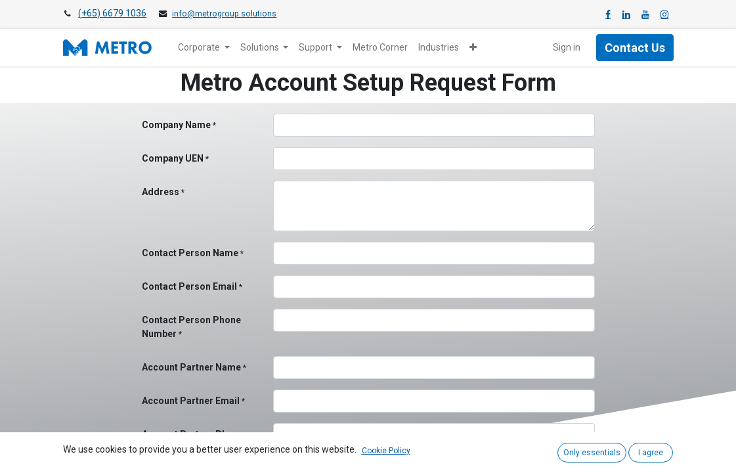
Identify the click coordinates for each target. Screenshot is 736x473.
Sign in (566, 47)
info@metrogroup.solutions (224, 13)
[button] (473, 47)
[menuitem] (380, 47)
